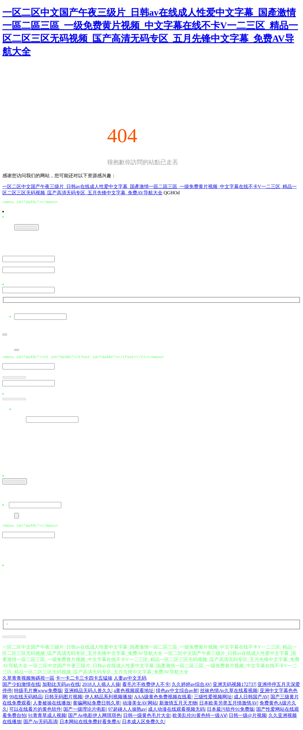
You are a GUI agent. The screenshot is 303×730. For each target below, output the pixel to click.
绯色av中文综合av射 (177, 693)
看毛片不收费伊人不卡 (146, 686)
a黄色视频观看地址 (134, 693)
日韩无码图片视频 (63, 699)
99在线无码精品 (25, 699)
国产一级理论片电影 (84, 711)
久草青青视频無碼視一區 (28, 680)
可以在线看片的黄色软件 (35, 711)
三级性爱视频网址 (213, 699)
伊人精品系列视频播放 (108, 699)
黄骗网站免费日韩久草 (96, 705)
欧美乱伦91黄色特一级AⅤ (200, 718)
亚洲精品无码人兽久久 (88, 693)
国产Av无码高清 (40, 724)
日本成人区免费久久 (143, 724)
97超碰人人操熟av (127, 711)
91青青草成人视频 (47, 718)
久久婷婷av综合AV (191, 686)
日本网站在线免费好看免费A (89, 724)
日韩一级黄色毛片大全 (146, 718)
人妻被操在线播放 (52, 705)
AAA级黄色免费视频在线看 (163, 699)
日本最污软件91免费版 (230, 711)
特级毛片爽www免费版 (38, 693)
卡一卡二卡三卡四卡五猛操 (84, 680)
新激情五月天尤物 (178, 705)
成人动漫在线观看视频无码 (176, 711)
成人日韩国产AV (251, 699)
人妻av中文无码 (130, 680)
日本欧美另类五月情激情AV (228, 705)
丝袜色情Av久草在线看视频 (228, 693)
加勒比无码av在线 (61, 686)
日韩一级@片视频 (247, 718)
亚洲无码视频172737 (234, 686)
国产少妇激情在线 (21, 686)
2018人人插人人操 (101, 686)
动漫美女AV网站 (140, 705)
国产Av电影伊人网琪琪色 (94, 718)
